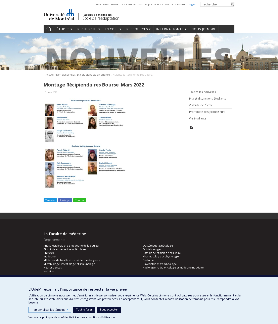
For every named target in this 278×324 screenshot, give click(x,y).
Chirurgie (49, 253)
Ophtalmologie (152, 249)
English (192, 4)
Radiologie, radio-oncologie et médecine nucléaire (173, 267)
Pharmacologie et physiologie (161, 256)
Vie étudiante (197, 118)
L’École (112, 29)
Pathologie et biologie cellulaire (162, 253)
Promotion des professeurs (207, 111)
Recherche (87, 29)
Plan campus (145, 4)
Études (63, 29)
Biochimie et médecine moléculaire (65, 249)
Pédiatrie (148, 260)
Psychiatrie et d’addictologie (160, 264)
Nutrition (49, 271)
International (170, 29)
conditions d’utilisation (100, 317)
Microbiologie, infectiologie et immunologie (69, 264)
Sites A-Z (158, 4)
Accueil (48, 29)
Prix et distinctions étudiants (207, 98)
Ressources (137, 29)
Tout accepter (109, 309)
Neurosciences (53, 267)
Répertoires (102, 4)
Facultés (115, 4)
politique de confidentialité (59, 317)
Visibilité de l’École (201, 105)
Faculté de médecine (97, 14)
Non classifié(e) (65, 74)
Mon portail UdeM (175, 4)
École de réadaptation (101, 18)
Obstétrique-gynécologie (158, 245)
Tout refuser (84, 309)
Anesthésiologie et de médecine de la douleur (72, 245)
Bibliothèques (129, 4)
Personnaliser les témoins (50, 310)
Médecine (50, 256)
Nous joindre (203, 29)
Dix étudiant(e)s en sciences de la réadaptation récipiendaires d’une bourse (94, 74)
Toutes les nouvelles (202, 92)
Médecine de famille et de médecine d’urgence (72, 260)
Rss (191, 127)
